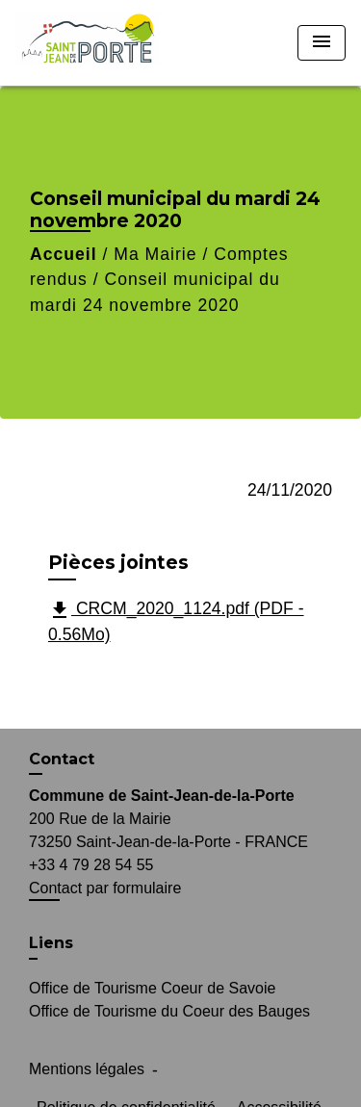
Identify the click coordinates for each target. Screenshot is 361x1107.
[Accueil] (87, 43)
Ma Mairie (155, 254)
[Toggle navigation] (321, 43)
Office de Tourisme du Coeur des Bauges (169, 1011)
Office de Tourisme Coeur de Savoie (152, 988)
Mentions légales (86, 1069)
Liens (51, 943)
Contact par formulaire (105, 888)
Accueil (63, 254)
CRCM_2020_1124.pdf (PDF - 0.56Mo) (176, 621)
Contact (61, 759)
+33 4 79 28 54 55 (91, 865)
